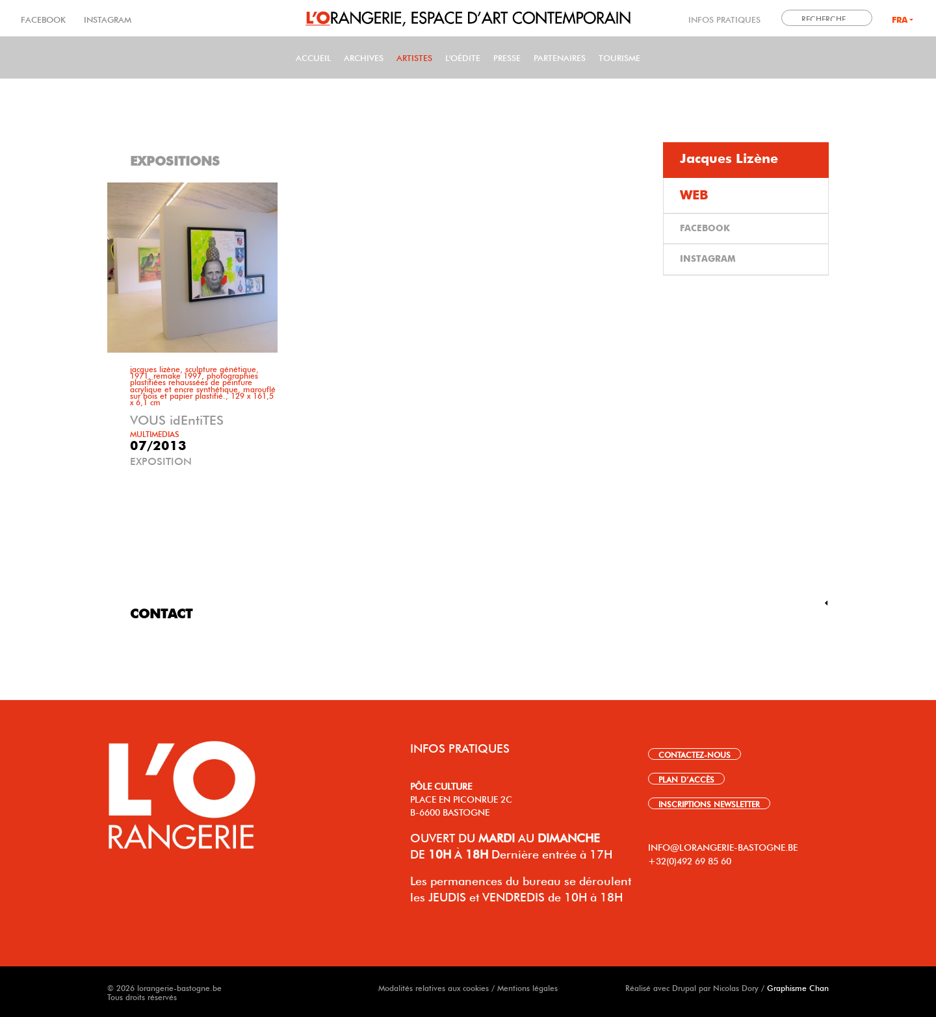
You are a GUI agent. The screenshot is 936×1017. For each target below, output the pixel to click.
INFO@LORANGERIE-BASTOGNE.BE (723, 846)
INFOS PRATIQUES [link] (724, 18)
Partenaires (560, 57)
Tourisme (619, 57)
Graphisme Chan (798, 987)
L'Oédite (462, 57)
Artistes (414, 57)
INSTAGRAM (106, 18)
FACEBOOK (44, 18)
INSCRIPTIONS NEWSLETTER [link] (709, 803)
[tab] (746, 160)
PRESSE (507, 57)
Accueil (313, 57)
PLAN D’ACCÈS (686, 779)
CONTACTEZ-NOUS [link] (694, 754)
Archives (364, 57)
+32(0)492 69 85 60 (689, 859)
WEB (694, 195)
